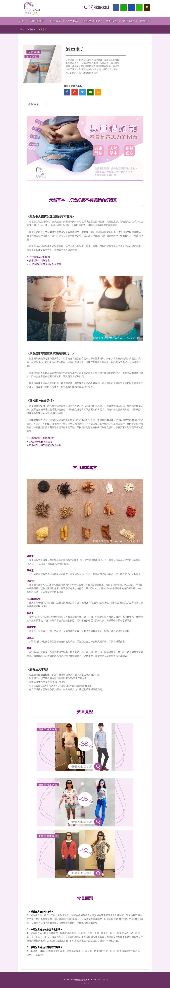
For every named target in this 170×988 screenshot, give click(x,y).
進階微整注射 (91, 21)
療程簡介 (33, 104)
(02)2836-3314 (96, 8)
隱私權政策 (85, 983)
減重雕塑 (55, 21)
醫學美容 (72, 21)
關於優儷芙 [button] (37, 21)
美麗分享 (145, 21)
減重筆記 (128, 21)
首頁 (22, 21)
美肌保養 (111, 21)
